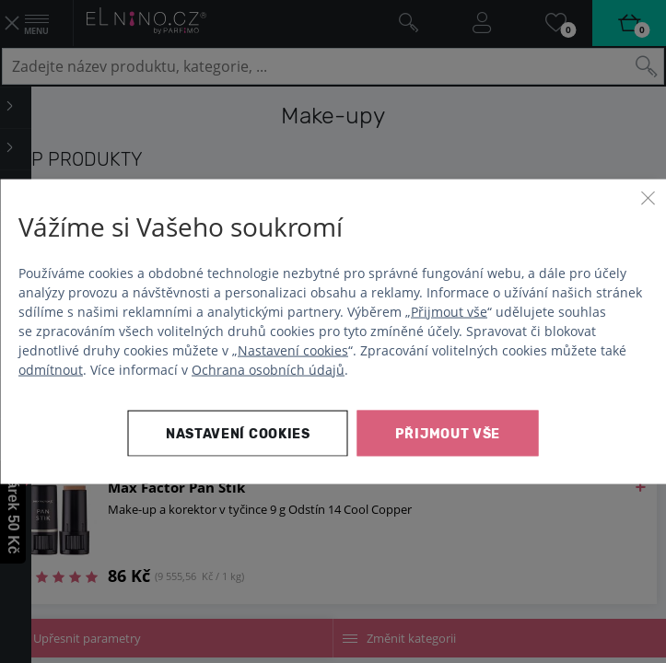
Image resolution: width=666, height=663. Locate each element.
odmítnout (50, 369)
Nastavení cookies (293, 349)
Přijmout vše (449, 311)
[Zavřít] (647, 198)
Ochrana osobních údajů (268, 369)
